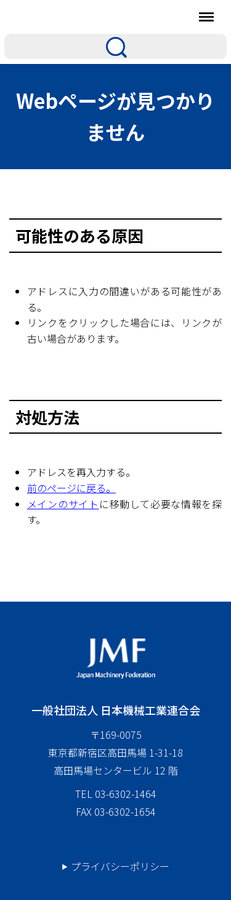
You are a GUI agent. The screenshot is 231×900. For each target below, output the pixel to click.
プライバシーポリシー (120, 866)
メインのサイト (63, 503)
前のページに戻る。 (71, 487)
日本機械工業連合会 (95, 16)
